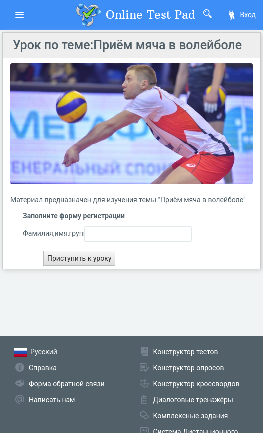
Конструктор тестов (185, 352)
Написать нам (52, 400)
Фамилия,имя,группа (46, 233)
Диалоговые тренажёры (193, 400)
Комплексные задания (190, 416)
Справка (43, 368)
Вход (241, 15)
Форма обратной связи (67, 384)
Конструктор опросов (188, 368)
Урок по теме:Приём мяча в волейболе (127, 45)
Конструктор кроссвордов (196, 384)
